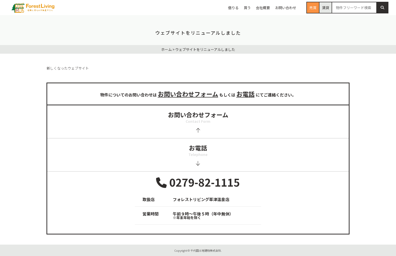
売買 (312, 7)
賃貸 (325, 7)
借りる (233, 7)
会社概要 (263, 7)
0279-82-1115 (198, 182)
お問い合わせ (285, 7)
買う (247, 7)
